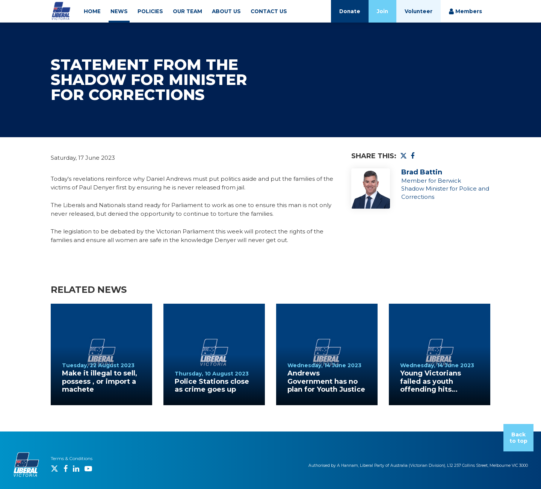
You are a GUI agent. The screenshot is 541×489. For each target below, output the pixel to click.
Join (382, 11)
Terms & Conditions (71, 458)
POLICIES (150, 11)
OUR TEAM (187, 11)
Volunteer (418, 11)
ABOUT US (226, 11)
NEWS (119, 11)
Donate (349, 11)
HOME (92, 11)
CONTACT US (269, 11)
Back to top (518, 437)
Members (465, 11)
